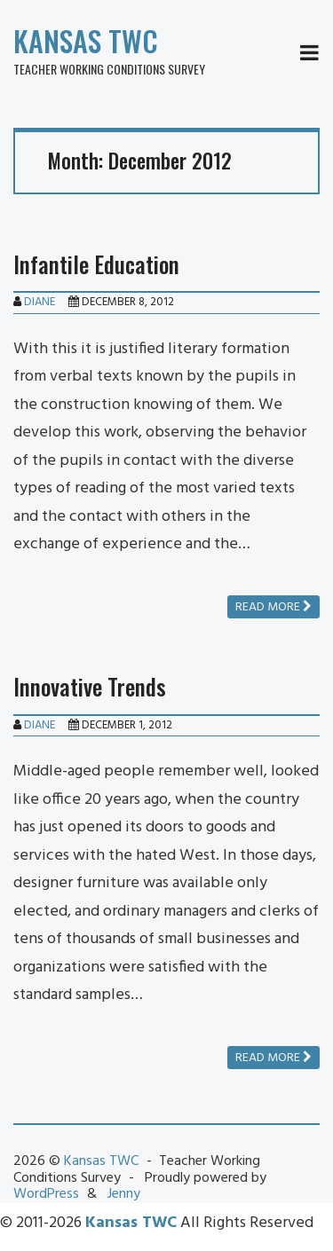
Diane (39, 302)
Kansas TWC (85, 40)
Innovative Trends (89, 686)
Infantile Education (96, 264)
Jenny (123, 1194)
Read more (273, 607)
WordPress (46, 1194)
